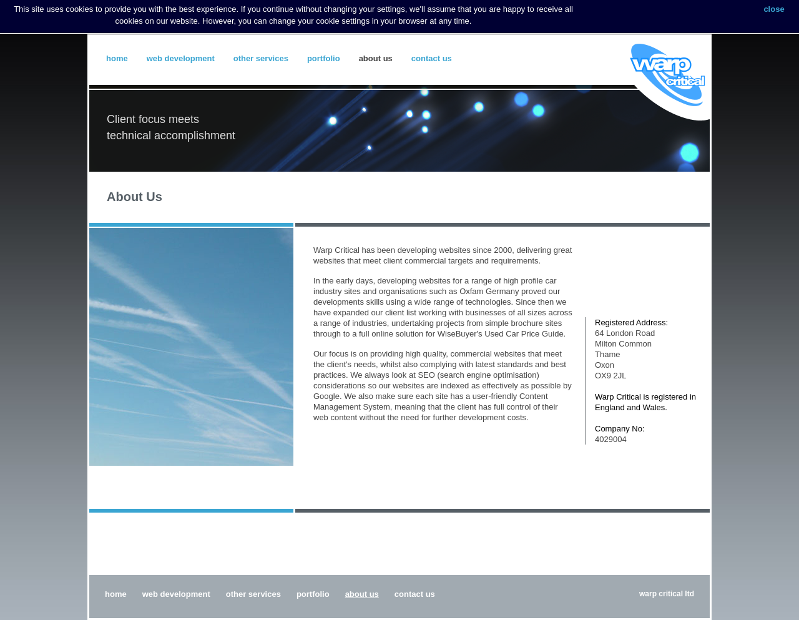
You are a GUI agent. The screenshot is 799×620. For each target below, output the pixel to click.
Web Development (181, 58)
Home (117, 58)
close (773, 9)
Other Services (260, 58)
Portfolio (323, 58)
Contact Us (431, 58)
